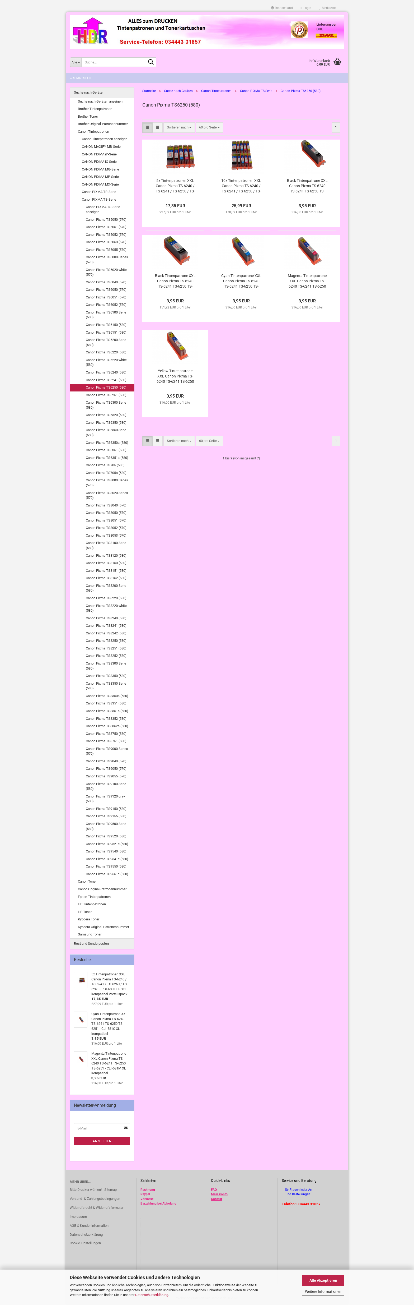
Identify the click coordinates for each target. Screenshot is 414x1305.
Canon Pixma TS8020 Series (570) (107, 495)
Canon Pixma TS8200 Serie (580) (106, 588)
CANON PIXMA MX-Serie (100, 184)
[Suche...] (75, 62)
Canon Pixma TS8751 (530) (106, 741)
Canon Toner (87, 881)
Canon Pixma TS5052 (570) (106, 235)
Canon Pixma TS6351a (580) (107, 458)
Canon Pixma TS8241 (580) (106, 626)
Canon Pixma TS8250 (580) (106, 641)
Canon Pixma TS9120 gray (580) (105, 798)
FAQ (214, 1190)
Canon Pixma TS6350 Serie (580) (106, 432)
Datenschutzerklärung (151, 1295)
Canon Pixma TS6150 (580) (106, 325)
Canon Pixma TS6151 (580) (106, 332)
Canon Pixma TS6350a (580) (107, 443)
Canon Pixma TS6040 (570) (106, 282)
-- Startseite (81, 78)
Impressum (78, 1217)
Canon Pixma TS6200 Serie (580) (106, 342)
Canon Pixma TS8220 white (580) (106, 608)
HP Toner (85, 912)
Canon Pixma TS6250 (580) (106, 387)
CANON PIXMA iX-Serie (99, 162)
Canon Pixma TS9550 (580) (106, 866)
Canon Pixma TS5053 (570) (106, 242)
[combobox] (179, 127)
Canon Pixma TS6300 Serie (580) (106, 404)
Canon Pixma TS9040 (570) (106, 761)
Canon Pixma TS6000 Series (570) (107, 259)
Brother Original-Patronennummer (103, 124)
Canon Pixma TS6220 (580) (106, 352)
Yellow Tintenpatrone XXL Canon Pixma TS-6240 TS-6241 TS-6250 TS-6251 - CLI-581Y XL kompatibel (175, 376)
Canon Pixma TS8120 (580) (106, 555)
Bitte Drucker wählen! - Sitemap (93, 1190)
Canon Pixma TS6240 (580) (106, 372)
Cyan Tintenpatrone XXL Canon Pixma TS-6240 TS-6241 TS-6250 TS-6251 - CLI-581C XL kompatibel (241, 281)
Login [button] (306, 8)
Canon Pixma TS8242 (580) (106, 633)
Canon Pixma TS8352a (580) (107, 726)
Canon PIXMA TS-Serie (99, 199)
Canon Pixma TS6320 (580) (106, 415)
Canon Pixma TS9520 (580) (106, 836)
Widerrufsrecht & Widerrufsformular (96, 1208)
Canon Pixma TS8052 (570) (106, 528)
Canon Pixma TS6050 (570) (106, 290)
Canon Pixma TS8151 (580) (106, 571)
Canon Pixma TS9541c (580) (107, 859)
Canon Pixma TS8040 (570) (106, 505)
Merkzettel (327, 8)
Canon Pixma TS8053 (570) (106, 535)
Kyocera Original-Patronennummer (103, 927)
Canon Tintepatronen (93, 131)
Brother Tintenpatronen (95, 109)
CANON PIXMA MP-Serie (100, 177)
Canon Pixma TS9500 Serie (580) (106, 826)
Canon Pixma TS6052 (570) (106, 305)
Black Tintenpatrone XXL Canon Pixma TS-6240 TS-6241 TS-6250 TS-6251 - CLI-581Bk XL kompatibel (307, 186)
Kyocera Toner (88, 919)
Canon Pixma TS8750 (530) (106, 734)
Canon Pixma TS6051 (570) (106, 297)
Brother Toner (88, 116)
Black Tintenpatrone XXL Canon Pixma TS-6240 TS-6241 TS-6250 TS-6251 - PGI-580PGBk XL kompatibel (175, 281)
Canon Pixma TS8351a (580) (107, 711)
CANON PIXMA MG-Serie (100, 169)
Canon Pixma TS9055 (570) (106, 776)
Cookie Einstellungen (85, 1243)
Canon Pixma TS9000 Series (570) (107, 751)
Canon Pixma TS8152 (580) (106, 578)
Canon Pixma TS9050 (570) (106, 769)
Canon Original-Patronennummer (102, 889)
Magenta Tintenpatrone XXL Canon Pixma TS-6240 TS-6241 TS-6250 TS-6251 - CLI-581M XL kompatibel (307, 281)
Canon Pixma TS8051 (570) (106, 520)
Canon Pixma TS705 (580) (105, 465)
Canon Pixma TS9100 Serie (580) (106, 786)
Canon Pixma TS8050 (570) (106, 513)
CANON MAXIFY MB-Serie (101, 147)
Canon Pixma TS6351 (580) (106, 450)
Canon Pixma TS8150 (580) (106, 563)
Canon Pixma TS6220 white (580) (106, 362)
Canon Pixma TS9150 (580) (106, 809)
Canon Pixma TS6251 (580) (106, 395)
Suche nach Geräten (89, 92)
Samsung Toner (89, 934)
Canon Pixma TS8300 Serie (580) (106, 665)
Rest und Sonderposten (91, 944)
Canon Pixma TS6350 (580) (106, 423)
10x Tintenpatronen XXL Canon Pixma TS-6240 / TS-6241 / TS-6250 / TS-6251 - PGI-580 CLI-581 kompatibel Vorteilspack (241, 186)
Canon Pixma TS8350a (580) (107, 696)
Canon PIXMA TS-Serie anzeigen (103, 209)
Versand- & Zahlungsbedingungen (95, 1199)
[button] (282, 8)
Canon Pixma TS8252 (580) (106, 656)
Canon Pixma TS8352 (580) (106, 719)
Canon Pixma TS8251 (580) (106, 648)
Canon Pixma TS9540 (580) (106, 851)
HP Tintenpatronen (92, 904)
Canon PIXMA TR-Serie (99, 192)
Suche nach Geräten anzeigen (100, 101)
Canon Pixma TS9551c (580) (107, 874)
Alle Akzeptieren (323, 1280)
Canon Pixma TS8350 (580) (106, 676)
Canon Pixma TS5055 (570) (106, 250)
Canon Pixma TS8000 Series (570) (107, 482)
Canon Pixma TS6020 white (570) (106, 272)
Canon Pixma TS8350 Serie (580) (106, 685)
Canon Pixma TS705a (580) (106, 473)
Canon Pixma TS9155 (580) (106, 816)
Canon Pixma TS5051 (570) (106, 227)
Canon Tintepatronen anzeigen (104, 139)
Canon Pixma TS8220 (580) (106, 598)
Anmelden (102, 1141)
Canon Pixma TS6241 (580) (106, 380)
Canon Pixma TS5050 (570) (106, 220)
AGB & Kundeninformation (89, 1226)
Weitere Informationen (323, 1291)
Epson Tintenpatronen (94, 897)
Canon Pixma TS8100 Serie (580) (106, 545)
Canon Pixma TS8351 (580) (106, 703)
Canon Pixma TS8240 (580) (106, 618)
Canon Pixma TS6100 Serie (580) (106, 314)
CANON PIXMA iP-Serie (99, 154)
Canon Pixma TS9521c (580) (107, 844)
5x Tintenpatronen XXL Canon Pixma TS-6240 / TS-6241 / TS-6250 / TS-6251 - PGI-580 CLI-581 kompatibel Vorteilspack (175, 186)
